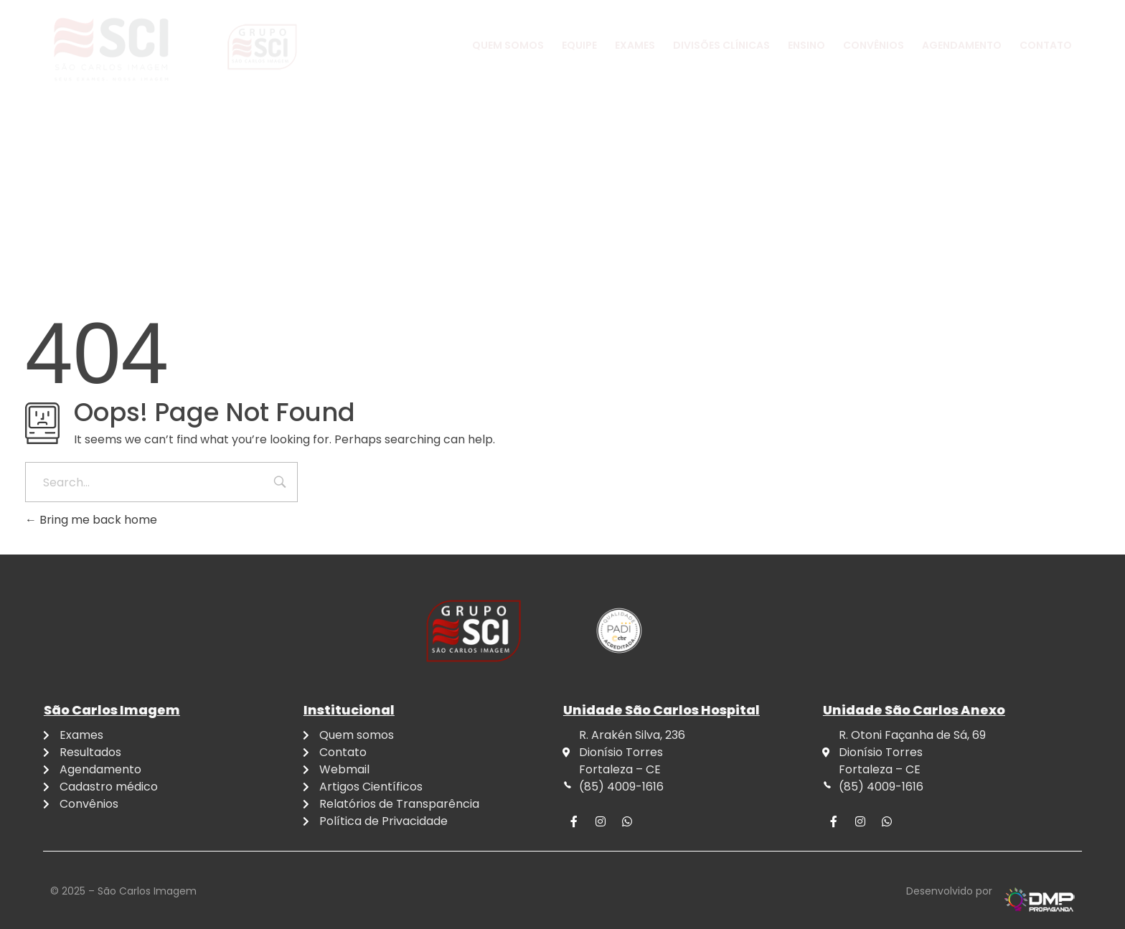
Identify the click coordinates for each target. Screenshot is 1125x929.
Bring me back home (91, 519)
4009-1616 (165, 24)
